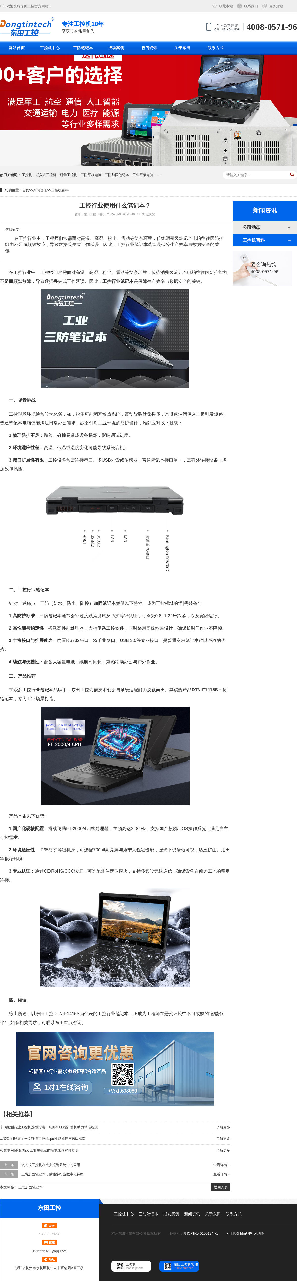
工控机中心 (50, 48)
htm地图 (246, 1233)
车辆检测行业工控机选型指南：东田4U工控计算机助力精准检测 (49, 1127)
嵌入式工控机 (46, 175)
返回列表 (221, 1187)
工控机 (27, 175)
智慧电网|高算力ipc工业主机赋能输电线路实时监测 (39, 1150)
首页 (25, 190)
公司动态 (251, 227)
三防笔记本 (83, 48)
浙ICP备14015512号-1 (201, 1233)
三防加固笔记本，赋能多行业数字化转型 (52, 1174)
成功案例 (116, 48)
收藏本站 (226, 6)
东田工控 (27, 6)
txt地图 (259, 1233)
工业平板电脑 (142, 175)
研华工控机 (68, 175)
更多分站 (276, 6)
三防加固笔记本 (117, 175)
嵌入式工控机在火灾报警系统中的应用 (50, 1165)
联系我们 (251, 6)
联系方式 (215, 48)
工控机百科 (60, 190)
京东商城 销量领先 (83, 26)
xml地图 (233, 1233)
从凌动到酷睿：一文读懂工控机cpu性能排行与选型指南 (42, 1139)
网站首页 (17, 48)
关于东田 (182, 48)
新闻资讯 (149, 48)
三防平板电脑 (91, 175)
